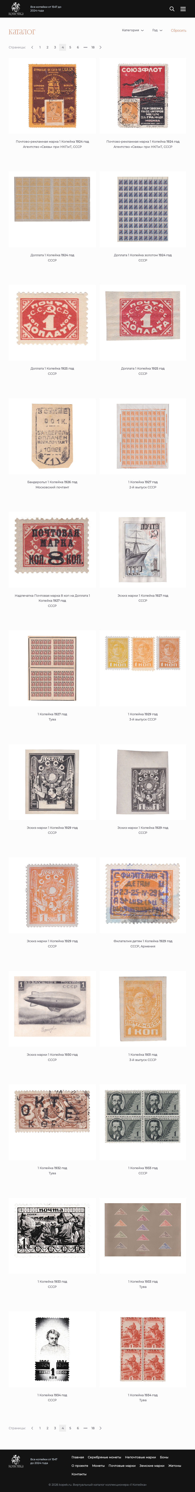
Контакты (79, 1474)
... (85, 45)
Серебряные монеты (104, 1457)
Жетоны (174, 1466)
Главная (78, 1457)
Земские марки (152, 1466)
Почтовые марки (122, 1466)
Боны (164, 1457)
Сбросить (178, 30)
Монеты (98, 1466)
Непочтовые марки (140, 1457)
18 (92, 47)
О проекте (80, 1466)
